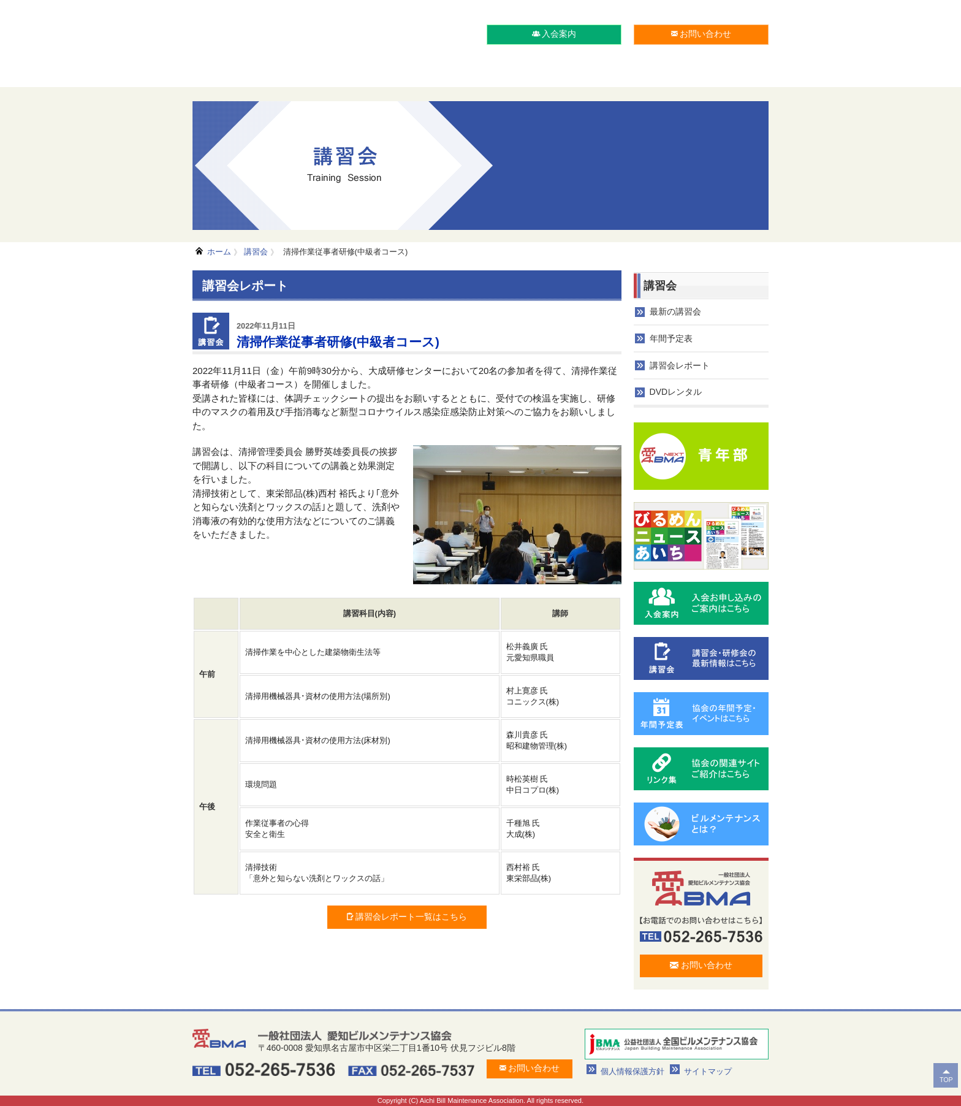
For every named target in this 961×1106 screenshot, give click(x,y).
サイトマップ (708, 1071)
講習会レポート (680, 365)
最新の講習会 (675, 311)
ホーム (219, 251)
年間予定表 (671, 338)
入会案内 (554, 34)
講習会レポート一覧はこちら (407, 916)
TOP (946, 1079)
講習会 (256, 251)
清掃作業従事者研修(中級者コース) (344, 251)
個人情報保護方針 (632, 1071)
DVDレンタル (676, 392)
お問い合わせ (701, 34)
